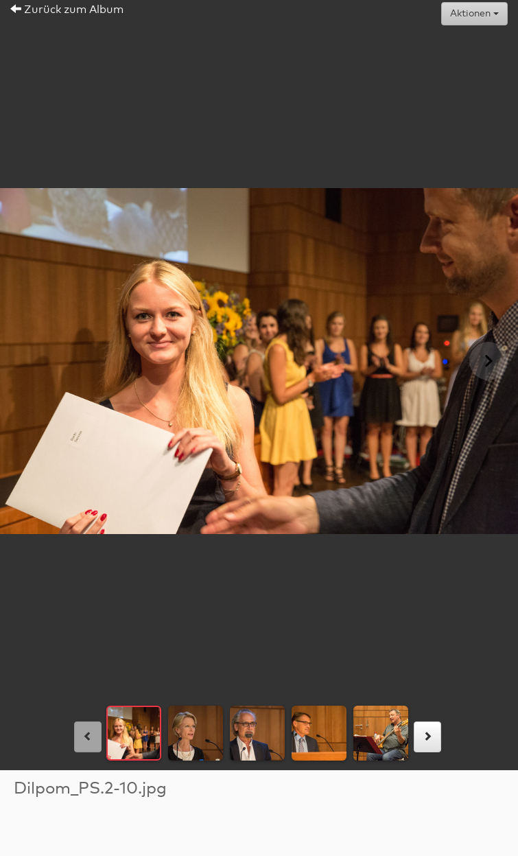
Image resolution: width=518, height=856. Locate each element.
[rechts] (427, 736)
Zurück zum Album (66, 9)
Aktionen (474, 14)
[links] (88, 736)
